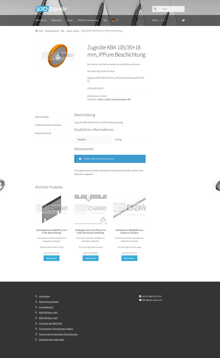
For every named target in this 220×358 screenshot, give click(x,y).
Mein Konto (41, 20)
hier (104, 64)
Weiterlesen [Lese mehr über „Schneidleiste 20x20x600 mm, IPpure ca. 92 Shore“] (129, 258)
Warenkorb (56, 20)
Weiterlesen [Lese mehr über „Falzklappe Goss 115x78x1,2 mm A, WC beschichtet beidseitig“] (90, 258)
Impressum (44, 296)
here (104, 71)
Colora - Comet (72, 30)
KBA (62, 30)
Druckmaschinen (52, 30)
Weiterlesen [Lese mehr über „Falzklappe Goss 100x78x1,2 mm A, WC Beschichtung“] (51, 258)
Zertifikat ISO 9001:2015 (50, 323)
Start (41, 30)
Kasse (70, 20)
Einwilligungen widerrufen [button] (51, 339)
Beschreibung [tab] (42, 116)
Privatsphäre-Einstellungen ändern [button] (56, 328)
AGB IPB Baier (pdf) (48, 312)
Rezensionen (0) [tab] (43, 133)
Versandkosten (46, 307)
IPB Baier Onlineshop (88, 20)
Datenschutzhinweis (49, 301)
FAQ (105, 20)
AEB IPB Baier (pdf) (48, 318)
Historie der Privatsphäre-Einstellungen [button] (58, 334)
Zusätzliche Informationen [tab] (48, 124)
